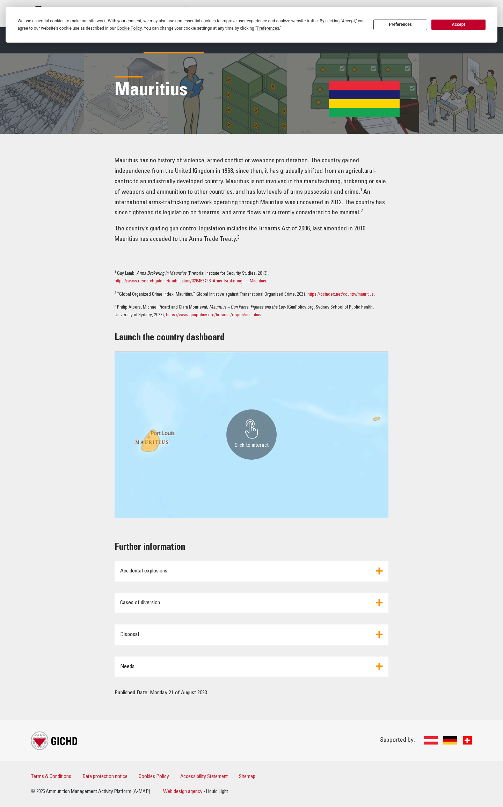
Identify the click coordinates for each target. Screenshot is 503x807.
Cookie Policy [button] (129, 28)
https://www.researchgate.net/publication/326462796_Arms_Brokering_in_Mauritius (190, 281)
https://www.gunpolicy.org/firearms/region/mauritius (213, 315)
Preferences (400, 24)
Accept (458, 24)
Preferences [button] (268, 28)
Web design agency (183, 792)
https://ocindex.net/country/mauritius (340, 295)
